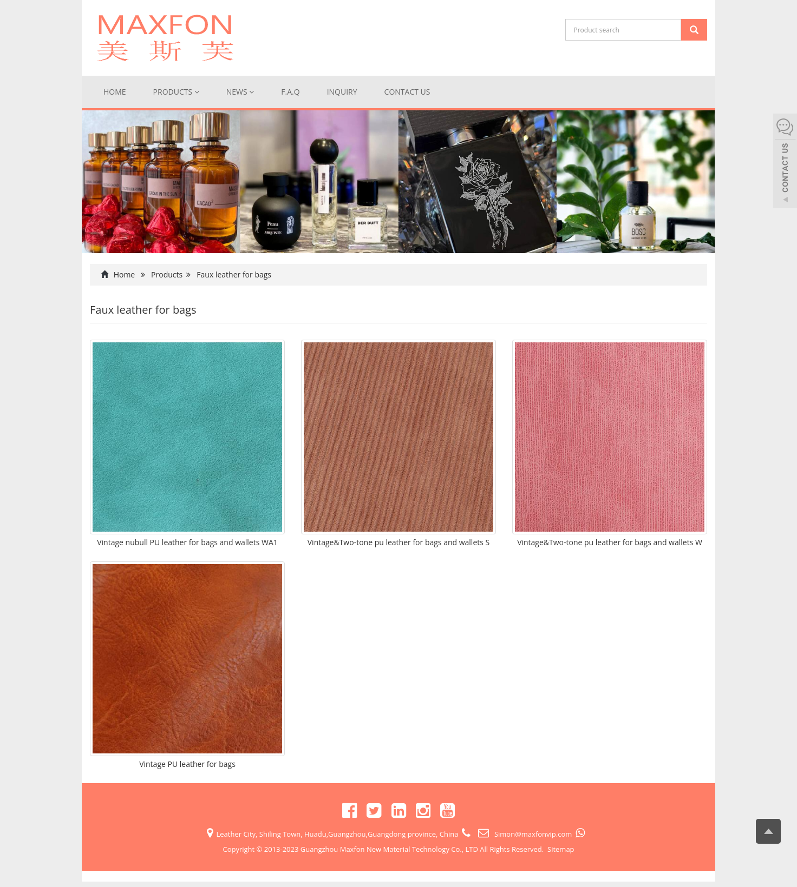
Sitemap (560, 849)
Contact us (407, 92)
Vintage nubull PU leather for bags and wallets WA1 (187, 542)
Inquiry (342, 92)
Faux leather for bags (234, 274)
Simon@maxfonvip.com (532, 834)
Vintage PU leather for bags (187, 764)
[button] (196, 92)
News (240, 92)
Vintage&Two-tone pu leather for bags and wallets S (399, 542)
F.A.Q (290, 92)
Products (176, 92)
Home (114, 92)
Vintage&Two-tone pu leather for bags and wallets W (609, 542)
